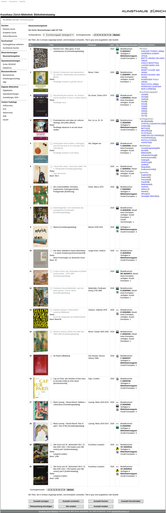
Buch (143, 150)
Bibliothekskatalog (44, 14)
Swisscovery (8, 113)
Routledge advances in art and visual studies (67, 128)
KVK (4, 109)
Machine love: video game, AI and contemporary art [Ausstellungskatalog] (68, 50)
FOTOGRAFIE (147, 138)
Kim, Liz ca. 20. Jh (95, 120)
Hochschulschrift (147, 158)
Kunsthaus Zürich (10, 14)
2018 (143, 106)
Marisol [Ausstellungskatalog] (64, 227)
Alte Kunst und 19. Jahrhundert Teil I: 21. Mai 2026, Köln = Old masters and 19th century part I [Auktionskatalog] (69, 447)
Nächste (116, 35)
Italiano (144, 189)
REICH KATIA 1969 (148, 84)
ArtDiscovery (8, 106)
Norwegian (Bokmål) (149, 196)
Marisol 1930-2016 (95, 227)
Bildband (144, 153)
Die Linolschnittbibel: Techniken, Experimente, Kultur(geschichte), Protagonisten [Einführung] (66, 189)
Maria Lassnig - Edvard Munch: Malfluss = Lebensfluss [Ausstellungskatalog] (69, 403)
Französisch (13, 1)
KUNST (144, 126)
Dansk (143, 191)
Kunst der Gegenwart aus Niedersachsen (69, 317)
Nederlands (145, 184)
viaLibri (5, 120)
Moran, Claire (93, 72)
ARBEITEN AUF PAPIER (151, 135)
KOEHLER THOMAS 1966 (151, 51)
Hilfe (4, 82)
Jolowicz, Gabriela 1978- (98, 310)
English (144, 175)
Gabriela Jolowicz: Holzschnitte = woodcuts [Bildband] (66, 311)
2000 (143, 111)
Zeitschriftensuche (10, 36)
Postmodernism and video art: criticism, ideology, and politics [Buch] (68, 121)
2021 (143, 104)
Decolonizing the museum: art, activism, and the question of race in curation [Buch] (69, 96)
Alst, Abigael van (94, 143)
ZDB (4, 116)
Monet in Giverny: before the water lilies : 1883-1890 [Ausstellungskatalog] (69, 333)
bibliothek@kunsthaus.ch (120, 511)
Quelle (143, 165)
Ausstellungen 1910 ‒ (11, 97)
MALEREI (145, 131)
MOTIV (144, 128)
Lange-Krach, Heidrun (96, 251)
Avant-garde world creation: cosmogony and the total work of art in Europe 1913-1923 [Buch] (69, 145)
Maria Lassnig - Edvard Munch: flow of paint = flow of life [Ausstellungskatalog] (68, 425)
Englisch (22, 1)
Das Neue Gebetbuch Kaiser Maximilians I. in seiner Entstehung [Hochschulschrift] (69, 252)
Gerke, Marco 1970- (96, 187)
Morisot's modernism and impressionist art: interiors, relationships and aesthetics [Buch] (69, 74)
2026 (143, 99)
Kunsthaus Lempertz (96, 445)
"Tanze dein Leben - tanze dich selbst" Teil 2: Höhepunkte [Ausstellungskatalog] (69, 167)
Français (144, 180)
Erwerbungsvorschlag (11, 79)
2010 (143, 113)
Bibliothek (27, 14)
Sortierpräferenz (34, 35)
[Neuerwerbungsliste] (14, 56)
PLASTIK (144, 133)
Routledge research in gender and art (68, 82)
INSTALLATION (147, 140)
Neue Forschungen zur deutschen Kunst (69, 258)
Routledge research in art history (66, 153)
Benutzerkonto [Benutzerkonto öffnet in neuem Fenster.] (8, 75)
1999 (143, 109)
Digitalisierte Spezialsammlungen (11, 92)
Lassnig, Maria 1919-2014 (98, 402)
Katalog (144, 160)
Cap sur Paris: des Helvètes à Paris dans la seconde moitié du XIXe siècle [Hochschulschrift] (69, 381)
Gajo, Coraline (94, 379)
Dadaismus (7, 68)
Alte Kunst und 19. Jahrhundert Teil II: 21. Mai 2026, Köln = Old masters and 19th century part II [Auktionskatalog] (69, 469)
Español (144, 182)
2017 (143, 116)
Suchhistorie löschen (11, 48)
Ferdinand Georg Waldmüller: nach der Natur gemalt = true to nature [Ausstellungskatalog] (68, 290)
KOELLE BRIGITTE (149, 63)
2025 (143, 95)
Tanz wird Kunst (59, 173)
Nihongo (144, 194)
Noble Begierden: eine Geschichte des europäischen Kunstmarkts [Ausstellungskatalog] (68, 210)
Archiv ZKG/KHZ (9, 64)
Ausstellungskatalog (149, 148)
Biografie (144, 167)
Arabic (143, 187)
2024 (143, 97)
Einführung (145, 162)
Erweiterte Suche (9, 33)
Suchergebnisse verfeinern (13, 44)
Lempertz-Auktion (60, 454)
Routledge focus (59, 102)
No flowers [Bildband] (61, 356)
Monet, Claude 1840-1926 (98, 332)
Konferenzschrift (147, 169)
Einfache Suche (9, 29)
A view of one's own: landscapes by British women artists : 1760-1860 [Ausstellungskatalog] (69, 273)
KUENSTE (145, 143)
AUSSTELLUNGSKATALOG (152, 124)
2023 (143, 102)
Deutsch (4, 1)
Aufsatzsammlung (148, 155)
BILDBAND (145, 121)
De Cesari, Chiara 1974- (97, 95)
